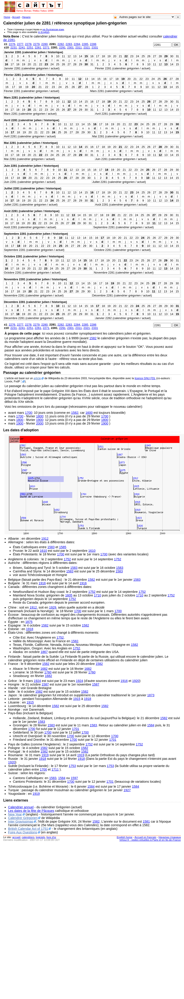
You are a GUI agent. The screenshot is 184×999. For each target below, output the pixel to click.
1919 (45, 755)
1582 (92, 338)
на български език (53, 29)
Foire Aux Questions (22, 832)
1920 (135, 681)
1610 (43, 550)
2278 (28, 44)
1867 (44, 652)
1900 (39, 420)
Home (7, 17)
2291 (62, 47)
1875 (29, 622)
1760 (48, 672)
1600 (89, 412)
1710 (97, 595)
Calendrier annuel (21, 807)
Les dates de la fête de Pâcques (31, 811)
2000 (39, 423)
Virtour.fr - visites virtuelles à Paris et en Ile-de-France (150, 840)
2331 (95, 47)
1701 (75, 729)
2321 (86, 47)
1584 (150, 725)
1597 (74, 778)
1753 (72, 766)
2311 (78, 47)
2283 (69, 44)
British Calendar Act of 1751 (28, 828)
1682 (44, 668)
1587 (45, 684)
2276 (12, 44)
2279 (36, 44)
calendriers (28, 837)
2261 (38, 47)
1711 (55, 769)
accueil (16, 837)
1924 (37, 681)
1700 (28, 412)
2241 (21, 47)
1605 (68, 595)
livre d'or (51, 837)
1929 (52, 607)
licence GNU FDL (145, 378)
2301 (70, 47)
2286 (93, 44)
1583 (51, 547)
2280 (44, 44)
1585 (62, 547)
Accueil (16, 17)
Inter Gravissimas (20, 821)
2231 (13, 47)
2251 (30, 47)
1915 (76, 699)
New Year (15, 814)
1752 (67, 559)
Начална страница (169, 837)
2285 (85, 44)
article (37, 378)
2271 (46, 47)
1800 (39, 416)
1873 (150, 695)
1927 (127, 790)
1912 (44, 538)
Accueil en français (145, 837)
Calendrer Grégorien (22, 818)
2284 (77, 44)
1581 (146, 821)
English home (124, 837)
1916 (42, 583)
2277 (20, 44)
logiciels (40, 837)
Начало (26, 17)
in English (43, 32)
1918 (29, 629)
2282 (60, 44)
